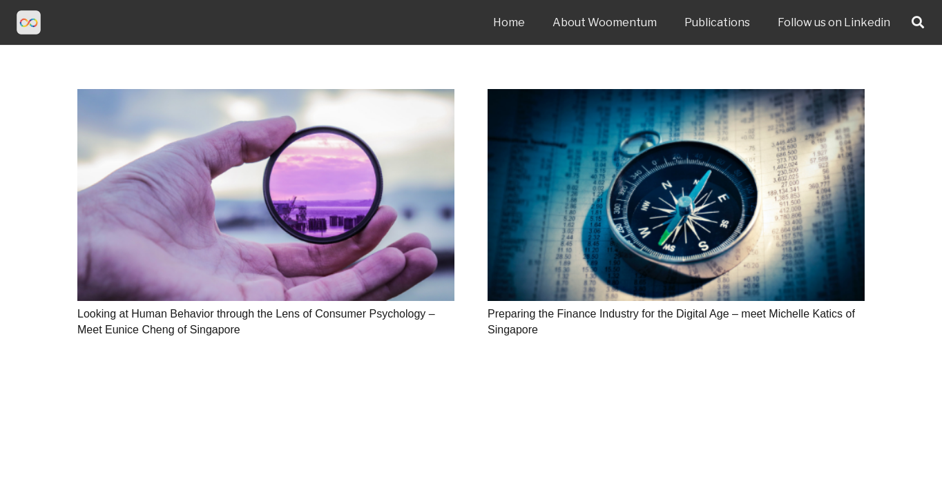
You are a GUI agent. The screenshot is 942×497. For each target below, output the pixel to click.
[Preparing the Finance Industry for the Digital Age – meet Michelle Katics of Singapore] (676, 195)
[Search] (918, 22)
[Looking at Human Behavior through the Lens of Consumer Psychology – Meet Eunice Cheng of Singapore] (265, 195)
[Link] (29, 22)
